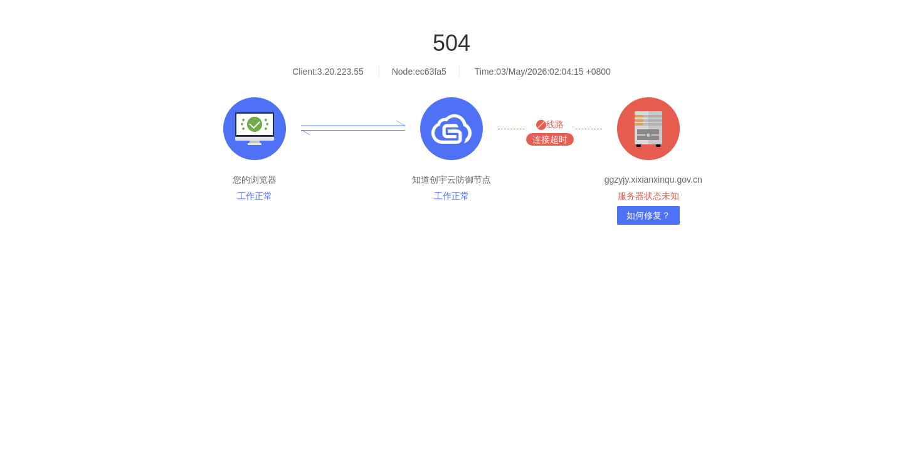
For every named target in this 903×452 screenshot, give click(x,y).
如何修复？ (648, 215)
